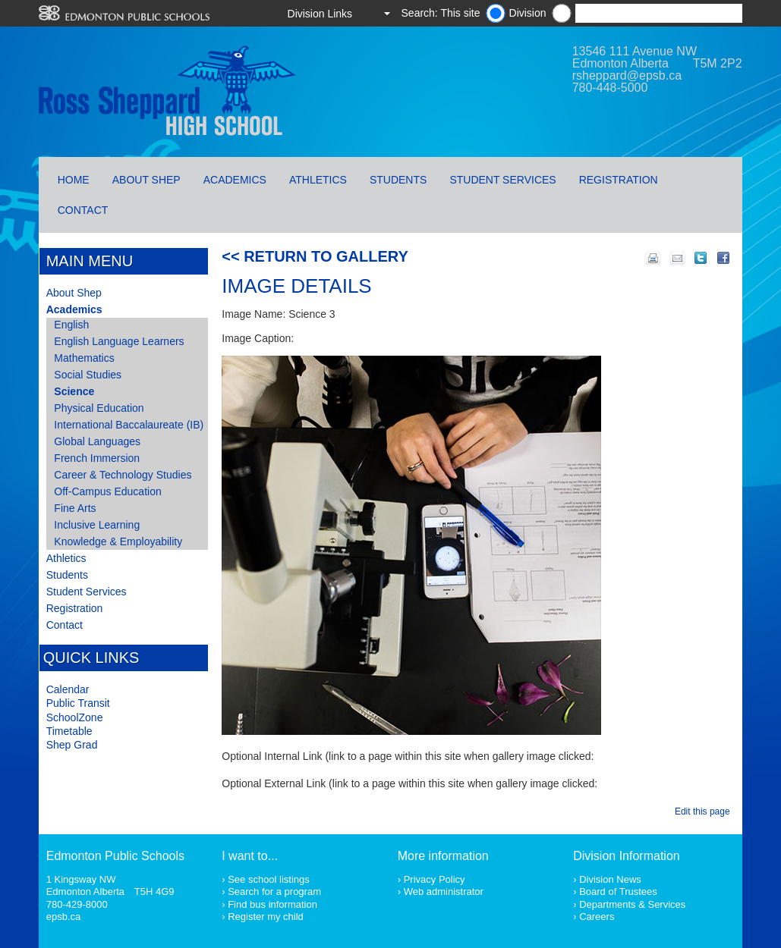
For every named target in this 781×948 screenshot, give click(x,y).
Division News (610, 879)
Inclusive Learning (97, 525)
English (71, 325)
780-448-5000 (610, 87)
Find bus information (272, 904)
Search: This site (441, 13)
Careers (596, 916)
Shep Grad (72, 745)
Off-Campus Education (107, 491)
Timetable (69, 731)
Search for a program (274, 891)
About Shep (146, 180)
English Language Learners (119, 341)
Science (74, 391)
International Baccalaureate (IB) (128, 425)
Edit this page (705, 811)
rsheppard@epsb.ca (627, 75)
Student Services (502, 180)
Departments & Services (632, 904)
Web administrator (443, 891)
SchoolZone (74, 717)
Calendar (68, 689)
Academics (234, 180)
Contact (83, 210)
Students (398, 180)
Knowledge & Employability (118, 541)
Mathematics (84, 358)
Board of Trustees (618, 891)
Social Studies (87, 375)
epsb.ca (63, 916)
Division (527, 13)
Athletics (318, 180)
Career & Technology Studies (122, 475)
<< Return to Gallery (315, 256)
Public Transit (78, 703)
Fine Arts (75, 508)
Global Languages (97, 441)
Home (74, 180)
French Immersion (97, 458)
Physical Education (98, 408)
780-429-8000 (77, 904)
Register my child (266, 916)
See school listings (269, 879)
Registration (618, 180)
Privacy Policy (434, 879)
